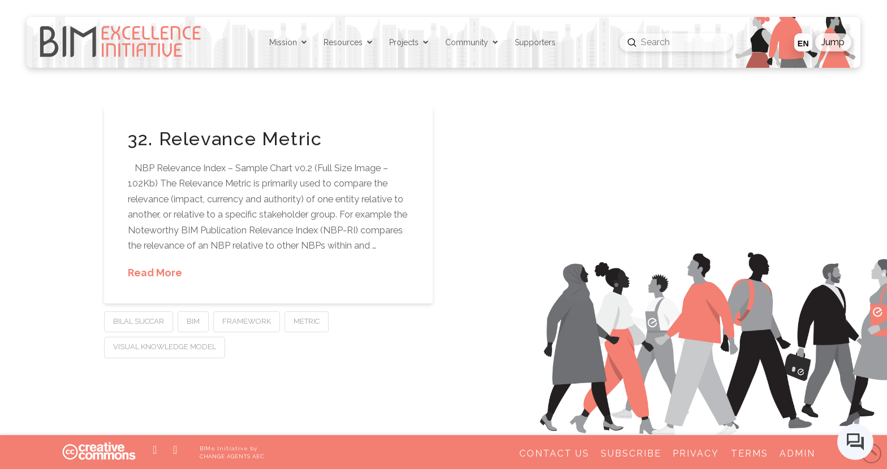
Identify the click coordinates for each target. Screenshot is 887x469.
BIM (193, 321)
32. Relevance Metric (225, 139)
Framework (246, 321)
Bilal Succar (138, 321)
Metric (307, 321)
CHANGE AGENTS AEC (232, 456)
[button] (833, 42)
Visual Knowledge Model (164, 346)
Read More (155, 273)
